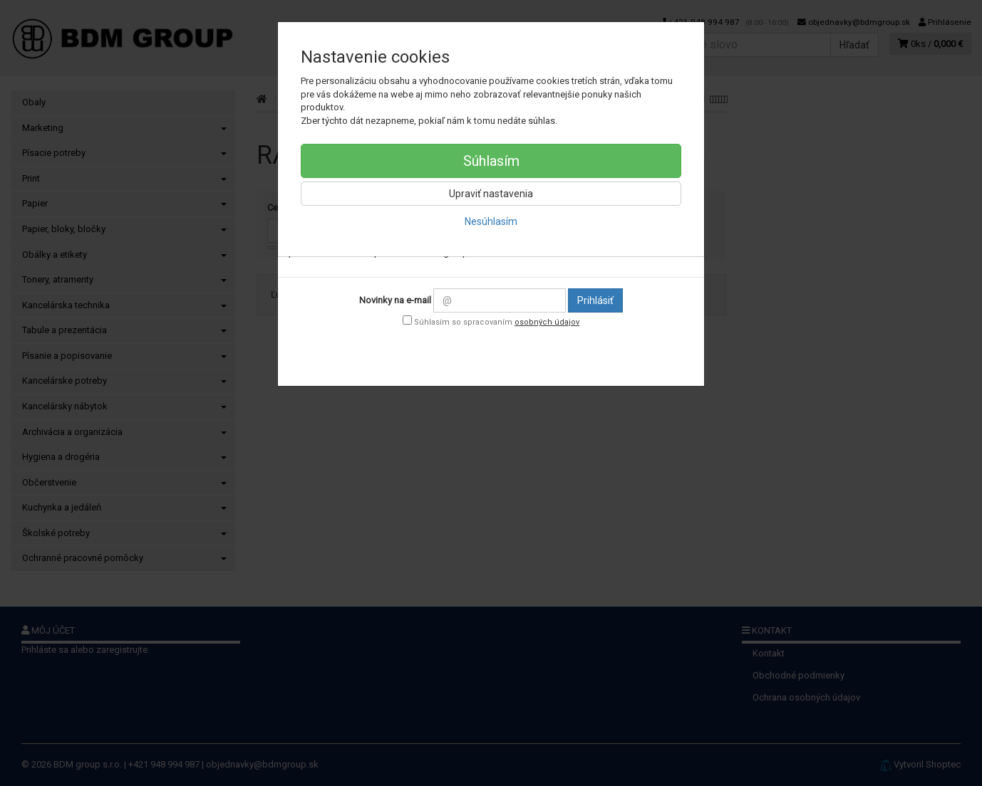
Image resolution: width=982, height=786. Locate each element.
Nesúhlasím (491, 221)
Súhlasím (491, 160)
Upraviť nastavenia (491, 193)
